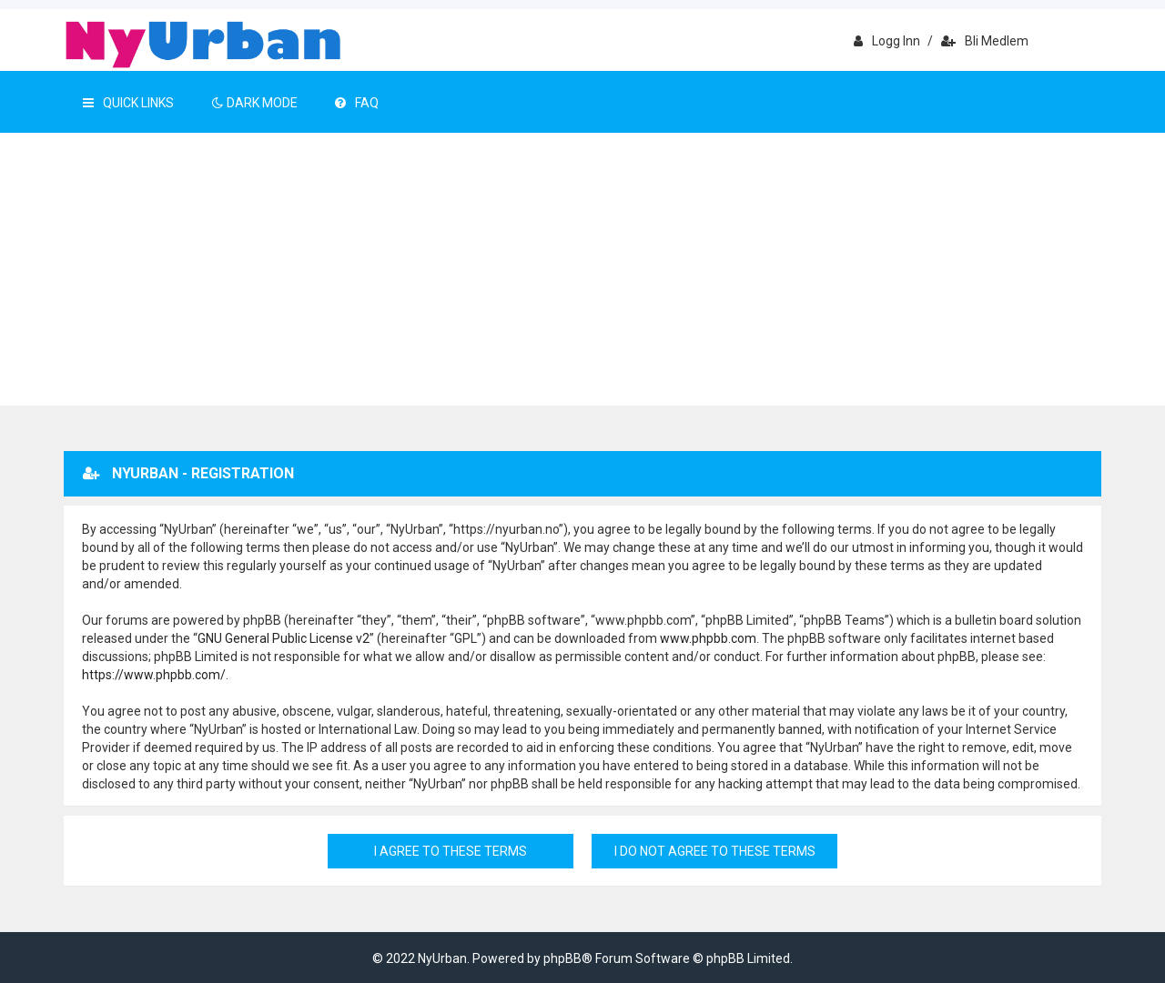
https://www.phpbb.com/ (154, 674)
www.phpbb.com (708, 638)
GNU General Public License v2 (284, 638)
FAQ (357, 102)
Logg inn (887, 41)
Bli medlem (984, 41)
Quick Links (128, 102)
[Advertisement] (582, 269)
